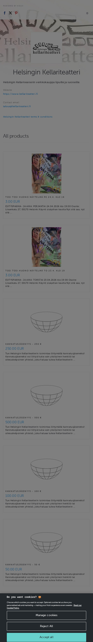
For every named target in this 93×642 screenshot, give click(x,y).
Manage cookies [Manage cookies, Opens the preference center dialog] (47, 620)
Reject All (46, 631)
